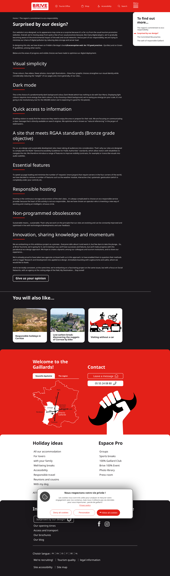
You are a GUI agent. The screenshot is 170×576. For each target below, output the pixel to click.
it (67, 553)
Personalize (84, 512)
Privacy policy (85, 505)
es (62, 553)
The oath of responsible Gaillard (150, 41)
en (57, 553)
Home (15, 18)
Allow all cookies (109, 513)
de (71, 553)
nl (76, 553)
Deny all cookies (60, 512)
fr (53, 553)
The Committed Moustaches (148, 37)
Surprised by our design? (147, 33)
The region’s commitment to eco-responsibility (39, 18)
